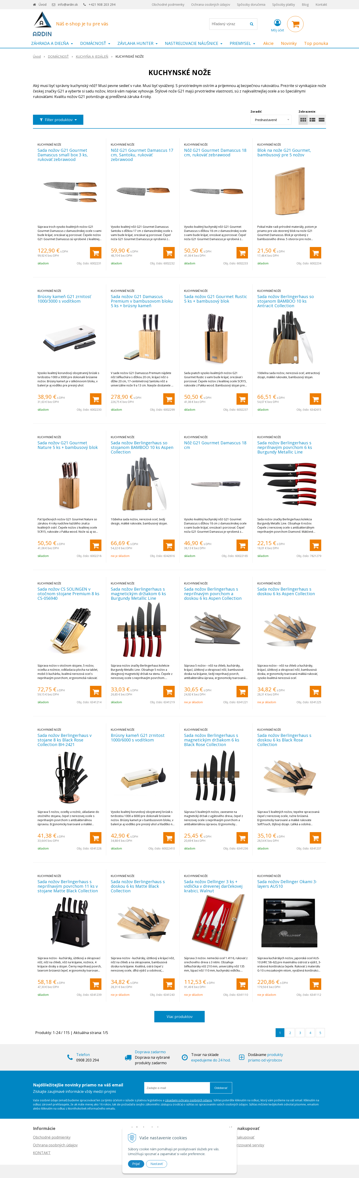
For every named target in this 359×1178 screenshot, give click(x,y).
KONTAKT (42, 1152)
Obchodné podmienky (168, 4)
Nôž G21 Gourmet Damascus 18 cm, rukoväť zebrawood (215, 152)
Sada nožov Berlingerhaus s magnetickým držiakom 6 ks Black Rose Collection (211, 740)
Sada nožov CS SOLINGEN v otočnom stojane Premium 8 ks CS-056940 (68, 593)
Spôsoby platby (283, 4)
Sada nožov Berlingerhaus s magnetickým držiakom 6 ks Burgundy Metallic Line (138, 593)
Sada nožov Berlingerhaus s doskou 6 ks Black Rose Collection (284, 740)
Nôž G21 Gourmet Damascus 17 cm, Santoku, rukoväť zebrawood (142, 154)
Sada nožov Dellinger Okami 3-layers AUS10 (287, 884)
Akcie (268, 43)
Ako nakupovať (241, 1137)
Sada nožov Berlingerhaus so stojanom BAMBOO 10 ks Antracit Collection (285, 301)
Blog (305, 4)
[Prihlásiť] (277, 25)
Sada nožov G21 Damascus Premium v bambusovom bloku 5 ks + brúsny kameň (142, 301)
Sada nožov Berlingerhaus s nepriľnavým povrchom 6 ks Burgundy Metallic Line (284, 447)
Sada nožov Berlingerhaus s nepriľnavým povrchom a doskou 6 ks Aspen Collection (213, 593)
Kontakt (321, 4)
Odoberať (221, 1088)
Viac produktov (180, 1016)
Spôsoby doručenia (251, 4)
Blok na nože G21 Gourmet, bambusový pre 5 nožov (284, 152)
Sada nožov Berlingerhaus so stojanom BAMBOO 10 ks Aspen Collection (142, 447)
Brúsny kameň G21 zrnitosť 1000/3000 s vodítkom (64, 299)
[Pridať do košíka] (95, 252)
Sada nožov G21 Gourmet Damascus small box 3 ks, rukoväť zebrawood (63, 154)
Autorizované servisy (246, 1145)
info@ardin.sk (68, 4)
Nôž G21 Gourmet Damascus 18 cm (215, 445)
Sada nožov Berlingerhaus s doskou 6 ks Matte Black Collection (138, 886)
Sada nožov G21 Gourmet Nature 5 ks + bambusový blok (68, 445)
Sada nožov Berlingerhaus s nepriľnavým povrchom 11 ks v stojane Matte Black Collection (68, 886)
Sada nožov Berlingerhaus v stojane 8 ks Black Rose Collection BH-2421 (65, 740)
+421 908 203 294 (102, 4)
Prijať (136, 1164)
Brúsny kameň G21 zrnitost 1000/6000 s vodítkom (138, 738)
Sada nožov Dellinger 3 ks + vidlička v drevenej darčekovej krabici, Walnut (213, 886)
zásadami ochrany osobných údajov (188, 1100)
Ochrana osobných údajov (210, 4)
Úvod (42, 4)
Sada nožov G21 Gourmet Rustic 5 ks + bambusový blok (215, 299)
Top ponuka (316, 43)
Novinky (289, 43)
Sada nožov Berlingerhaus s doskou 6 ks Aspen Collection (286, 591)
